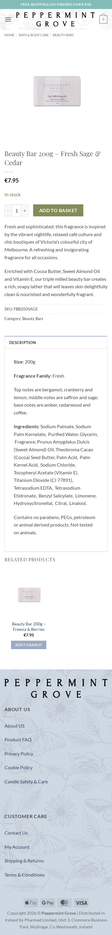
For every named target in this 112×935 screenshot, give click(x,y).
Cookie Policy (18, 767)
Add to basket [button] (28, 645)
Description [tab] (22, 342)
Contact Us (16, 833)
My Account (17, 847)
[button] (8, 19)
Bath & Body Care (34, 35)
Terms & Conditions (24, 874)
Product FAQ (18, 739)
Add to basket (58, 210)
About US (14, 726)
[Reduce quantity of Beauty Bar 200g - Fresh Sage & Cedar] (8, 210)
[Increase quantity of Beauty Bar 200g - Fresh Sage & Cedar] (24, 210)
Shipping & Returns (24, 860)
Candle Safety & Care (26, 781)
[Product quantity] (16, 210)
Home (9, 35)
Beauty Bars (63, 35)
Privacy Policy (18, 753)
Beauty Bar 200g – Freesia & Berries (29, 627)
